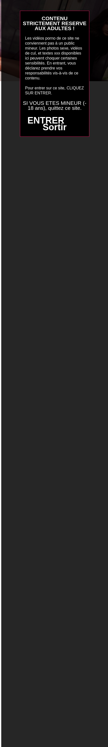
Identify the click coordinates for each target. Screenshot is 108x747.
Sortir (55, 127)
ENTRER (45, 120)
